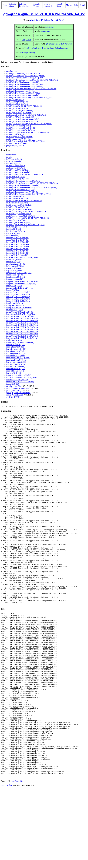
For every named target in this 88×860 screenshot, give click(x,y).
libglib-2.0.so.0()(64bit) (15, 275)
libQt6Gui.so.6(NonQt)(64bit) (17, 102)
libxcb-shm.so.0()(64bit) (15, 365)
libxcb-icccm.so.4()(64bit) (16, 349)
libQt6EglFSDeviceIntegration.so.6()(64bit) (23, 74)
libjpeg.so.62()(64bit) (14, 286)
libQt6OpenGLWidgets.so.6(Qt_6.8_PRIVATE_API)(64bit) (29, 124)
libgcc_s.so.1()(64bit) (14, 271)
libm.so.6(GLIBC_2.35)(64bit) (18, 299)
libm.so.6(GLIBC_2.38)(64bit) (18, 301)
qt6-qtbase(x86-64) (13, 386)
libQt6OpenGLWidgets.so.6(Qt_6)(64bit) (22, 122)
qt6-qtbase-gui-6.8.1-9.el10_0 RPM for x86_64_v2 (44, 14)
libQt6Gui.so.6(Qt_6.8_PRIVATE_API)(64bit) (24, 106)
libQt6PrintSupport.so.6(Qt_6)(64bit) (20, 130)
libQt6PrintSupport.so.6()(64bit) (18, 126)
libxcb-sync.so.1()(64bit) (15, 367)
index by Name (60, 5)
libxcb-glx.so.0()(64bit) (15, 347)
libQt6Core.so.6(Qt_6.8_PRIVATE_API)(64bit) (24, 175)
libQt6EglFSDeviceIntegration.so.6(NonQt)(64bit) (25, 76)
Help (76, 5)
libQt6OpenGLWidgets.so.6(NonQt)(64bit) (22, 120)
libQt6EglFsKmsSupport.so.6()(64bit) (20, 91)
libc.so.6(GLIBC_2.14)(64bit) (17, 240)
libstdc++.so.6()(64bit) (14, 310)
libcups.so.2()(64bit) (14, 260)
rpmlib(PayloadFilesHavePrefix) (18, 393)
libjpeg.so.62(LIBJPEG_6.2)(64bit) (19, 288)
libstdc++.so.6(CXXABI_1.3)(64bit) (20, 312)
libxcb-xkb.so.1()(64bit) (15, 371)
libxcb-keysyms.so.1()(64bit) (17, 354)
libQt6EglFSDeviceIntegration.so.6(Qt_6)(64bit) (25, 78)
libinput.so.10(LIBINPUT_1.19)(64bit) (21, 284)
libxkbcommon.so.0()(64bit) (17, 380)
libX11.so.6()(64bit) (13, 234)
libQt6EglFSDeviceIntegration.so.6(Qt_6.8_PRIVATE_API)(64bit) (32, 80)
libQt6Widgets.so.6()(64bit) (16, 135)
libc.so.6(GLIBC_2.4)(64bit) (17, 255)
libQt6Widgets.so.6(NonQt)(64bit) (19, 137)
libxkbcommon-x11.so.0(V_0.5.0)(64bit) (21, 378)
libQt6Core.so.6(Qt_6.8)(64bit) (18, 173)
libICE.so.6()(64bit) (13, 164)
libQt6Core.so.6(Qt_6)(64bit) (17, 170)
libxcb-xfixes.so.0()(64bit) (16, 369)
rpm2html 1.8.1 (18, 853)
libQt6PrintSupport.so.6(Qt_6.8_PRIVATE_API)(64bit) (27, 133)
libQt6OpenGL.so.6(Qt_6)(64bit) (18, 113)
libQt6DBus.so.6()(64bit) (15, 177)
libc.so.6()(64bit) (12, 236)
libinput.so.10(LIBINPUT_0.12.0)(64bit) (21, 282)
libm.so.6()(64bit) (13, 290)
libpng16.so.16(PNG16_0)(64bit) (18, 308)
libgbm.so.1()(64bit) (13, 269)
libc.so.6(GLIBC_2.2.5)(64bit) (17, 245)
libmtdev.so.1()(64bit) (14, 304)
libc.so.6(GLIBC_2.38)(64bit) (17, 253)
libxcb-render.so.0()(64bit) (16, 360)
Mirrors (69, 5)
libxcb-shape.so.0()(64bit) (16, 362)
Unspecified (26, 40)
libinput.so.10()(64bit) (14, 280)
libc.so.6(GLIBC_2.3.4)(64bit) (17, 247)
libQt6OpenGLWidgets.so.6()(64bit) (20, 117)
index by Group (12, 5)
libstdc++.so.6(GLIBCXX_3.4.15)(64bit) (22, 323)
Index (5, 5)
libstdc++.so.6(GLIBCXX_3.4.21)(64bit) (22, 328)
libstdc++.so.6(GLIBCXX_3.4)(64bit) (20, 317)
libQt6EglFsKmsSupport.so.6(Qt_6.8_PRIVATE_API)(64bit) (29, 98)
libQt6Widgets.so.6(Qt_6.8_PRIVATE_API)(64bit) (25, 141)
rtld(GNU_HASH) (13, 397)
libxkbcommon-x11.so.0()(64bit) (18, 376)
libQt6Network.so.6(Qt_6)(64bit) (18, 205)
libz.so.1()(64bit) (12, 384)
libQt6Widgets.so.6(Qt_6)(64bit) (18, 139)
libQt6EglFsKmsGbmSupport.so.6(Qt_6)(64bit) (24, 87)
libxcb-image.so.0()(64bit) (16, 352)
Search (82, 5)
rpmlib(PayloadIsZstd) (14, 395)
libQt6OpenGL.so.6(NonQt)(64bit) (19, 111)
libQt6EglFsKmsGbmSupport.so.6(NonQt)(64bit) (25, 85)
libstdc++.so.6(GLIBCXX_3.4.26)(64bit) (22, 330)
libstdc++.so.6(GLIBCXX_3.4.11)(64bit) (22, 319)
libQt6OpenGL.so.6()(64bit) (17, 109)
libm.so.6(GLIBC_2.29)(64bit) (18, 297)
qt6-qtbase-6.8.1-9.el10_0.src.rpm (59, 44)
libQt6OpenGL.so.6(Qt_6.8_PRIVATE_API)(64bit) (26, 115)
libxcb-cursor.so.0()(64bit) (16, 345)
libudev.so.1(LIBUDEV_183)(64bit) (20, 343)
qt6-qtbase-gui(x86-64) (15, 146)
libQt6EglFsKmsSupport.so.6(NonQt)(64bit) (23, 93)
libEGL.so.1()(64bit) (14, 159)
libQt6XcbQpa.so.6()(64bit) (16, 144)
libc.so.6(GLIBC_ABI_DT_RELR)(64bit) (22, 258)
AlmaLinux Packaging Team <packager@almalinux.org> (46, 48)
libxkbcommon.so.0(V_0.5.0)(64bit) (20, 382)
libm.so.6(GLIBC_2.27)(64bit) (18, 295)
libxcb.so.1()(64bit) (13, 373)
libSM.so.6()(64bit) (13, 229)
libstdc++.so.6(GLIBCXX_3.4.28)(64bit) (22, 332)
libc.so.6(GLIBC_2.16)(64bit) (17, 242)
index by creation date (49, 5)
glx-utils (9, 157)
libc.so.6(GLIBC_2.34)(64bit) (17, 251)
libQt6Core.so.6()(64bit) (15, 168)
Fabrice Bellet (6, 857)
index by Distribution (23, 5)
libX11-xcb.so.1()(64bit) (15, 231)
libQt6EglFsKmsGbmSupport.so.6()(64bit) (22, 82)
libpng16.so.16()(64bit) (15, 306)
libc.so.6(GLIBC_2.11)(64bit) (17, 238)
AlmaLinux (49, 27)
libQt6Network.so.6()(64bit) (17, 203)
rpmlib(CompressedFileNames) (18, 389)
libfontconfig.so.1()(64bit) (16, 264)
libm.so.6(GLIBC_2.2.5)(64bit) (18, 293)
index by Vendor (37, 5)
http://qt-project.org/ (27, 52)
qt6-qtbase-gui (11, 72)
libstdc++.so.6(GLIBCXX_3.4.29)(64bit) (22, 334)
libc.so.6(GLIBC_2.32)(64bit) (17, 249)
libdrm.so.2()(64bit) (13, 262)
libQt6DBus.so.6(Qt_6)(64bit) (17, 179)
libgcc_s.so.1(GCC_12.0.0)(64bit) (19, 273)
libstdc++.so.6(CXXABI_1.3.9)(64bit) (20, 314)
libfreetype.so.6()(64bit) (15, 266)
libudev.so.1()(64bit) (14, 341)
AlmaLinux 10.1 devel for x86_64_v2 (46, 20)
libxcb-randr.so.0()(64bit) (15, 356)
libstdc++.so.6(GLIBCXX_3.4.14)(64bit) (22, 321)
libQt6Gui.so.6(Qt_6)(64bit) (17, 104)
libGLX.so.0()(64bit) (14, 162)
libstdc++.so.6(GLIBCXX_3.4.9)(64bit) (21, 338)
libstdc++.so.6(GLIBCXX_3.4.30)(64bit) (22, 336)
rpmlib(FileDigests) (13, 391)
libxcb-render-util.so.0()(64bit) (18, 358)
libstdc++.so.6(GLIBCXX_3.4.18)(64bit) (22, 325)
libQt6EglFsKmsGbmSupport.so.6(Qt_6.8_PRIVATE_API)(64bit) (31, 89)
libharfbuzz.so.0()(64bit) (15, 277)
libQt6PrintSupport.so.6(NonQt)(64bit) (21, 128)
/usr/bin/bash (11, 155)
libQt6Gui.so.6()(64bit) (15, 100)
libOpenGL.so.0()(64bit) (15, 166)
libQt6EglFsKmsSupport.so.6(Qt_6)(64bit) (22, 96)
